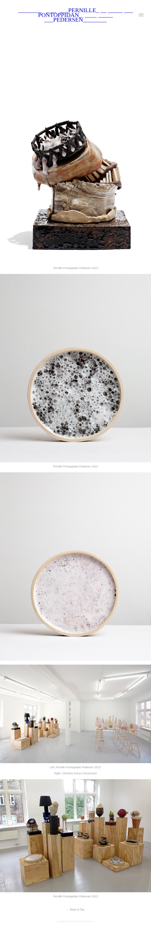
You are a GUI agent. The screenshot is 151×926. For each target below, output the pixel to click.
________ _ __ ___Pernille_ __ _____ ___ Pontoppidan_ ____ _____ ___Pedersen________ (76, 15)
